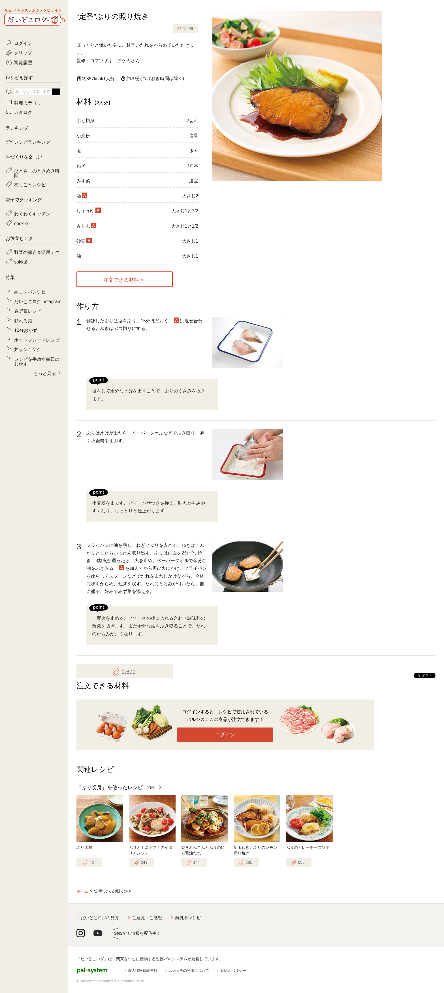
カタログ (23, 112)
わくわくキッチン (32, 213)
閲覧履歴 (23, 62)
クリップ (23, 52)
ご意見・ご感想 (147, 917)
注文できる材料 (121, 279)
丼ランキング (27, 349)
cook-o (21, 223)
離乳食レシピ (188, 917)
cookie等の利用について (189, 970)
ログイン (225, 734)
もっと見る (44, 373)
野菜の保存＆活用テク (36, 252)
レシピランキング (32, 141)
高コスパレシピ (30, 291)
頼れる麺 (23, 320)
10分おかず (25, 330)
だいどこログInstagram (37, 301)
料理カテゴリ (27, 102)
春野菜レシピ (27, 310)
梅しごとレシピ (30, 184)
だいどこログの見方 (100, 917)
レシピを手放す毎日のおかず (36, 361)
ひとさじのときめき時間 (36, 172)
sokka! (20, 261)
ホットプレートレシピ (36, 339)
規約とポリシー (233, 970)
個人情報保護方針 (142, 970)
